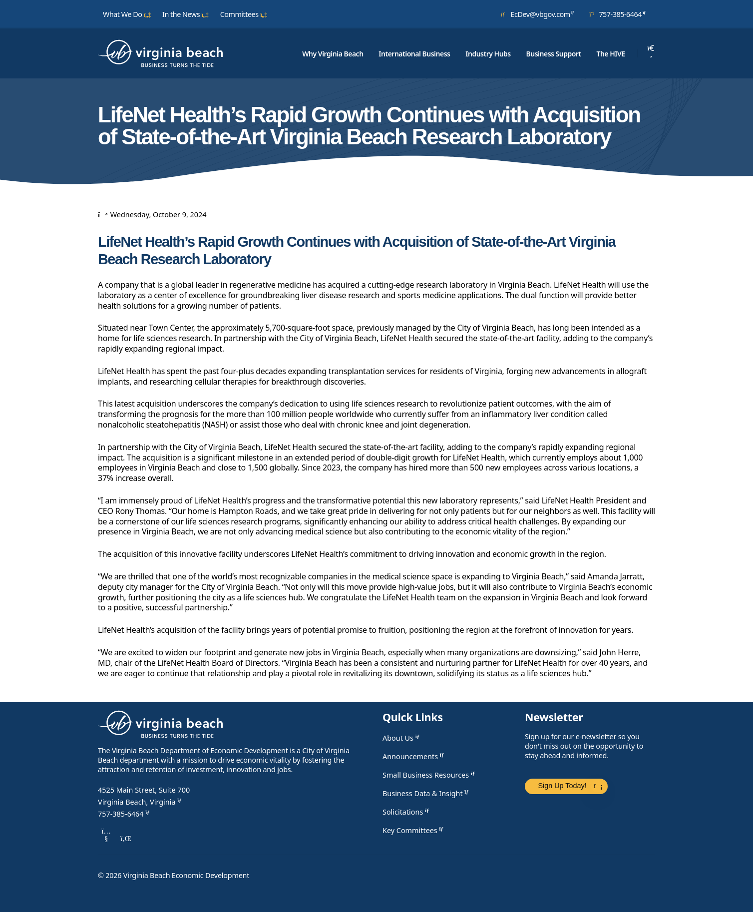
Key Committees (414, 830)
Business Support (553, 53)
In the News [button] (185, 14)
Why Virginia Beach (332, 53)
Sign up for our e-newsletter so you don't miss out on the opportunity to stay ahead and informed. (584, 746)
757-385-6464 (619, 13)
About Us (402, 738)
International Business (414, 53)
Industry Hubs (487, 53)
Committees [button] (244, 14)
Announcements (414, 756)
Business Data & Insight (426, 793)
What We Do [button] (127, 14)
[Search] (651, 53)
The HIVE (610, 53)
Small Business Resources (429, 775)
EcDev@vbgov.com (539, 13)
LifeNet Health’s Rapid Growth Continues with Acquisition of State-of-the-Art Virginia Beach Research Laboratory (356, 250)
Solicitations (407, 812)
